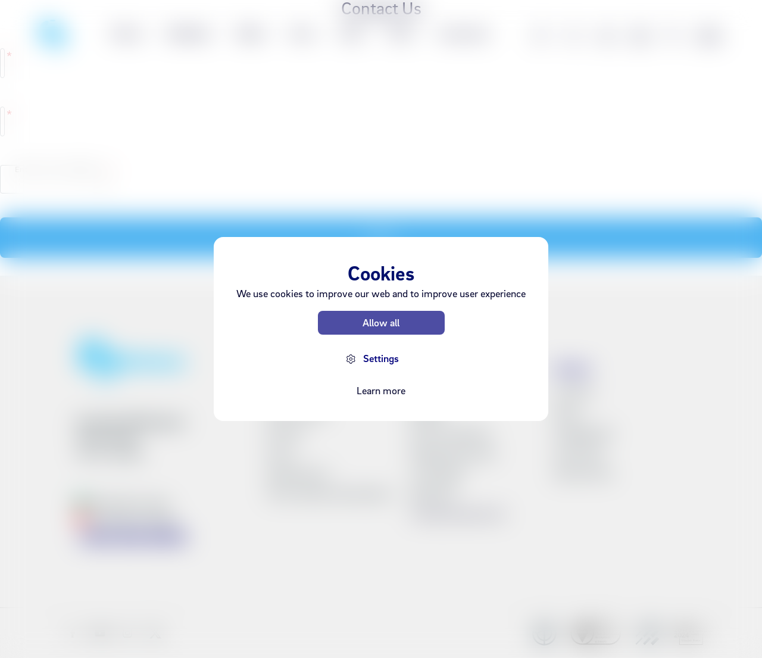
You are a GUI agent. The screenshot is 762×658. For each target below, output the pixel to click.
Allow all (381, 322)
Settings (381, 358)
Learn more (381, 390)
